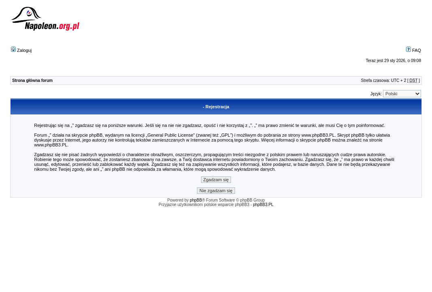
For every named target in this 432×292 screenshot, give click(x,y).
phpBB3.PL (263, 204)
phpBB (196, 200)
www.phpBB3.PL (318, 135)
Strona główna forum (32, 80)
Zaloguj (21, 50)
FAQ (413, 50)
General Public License (170, 135)
